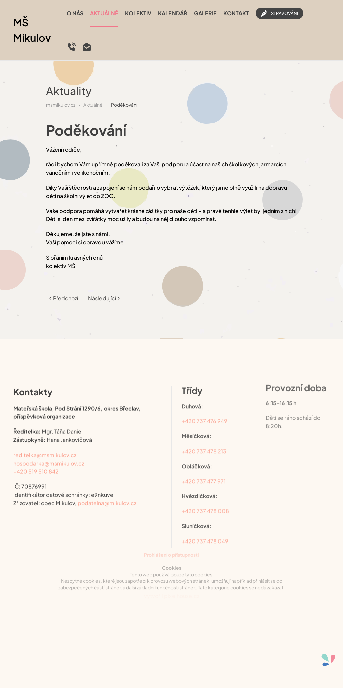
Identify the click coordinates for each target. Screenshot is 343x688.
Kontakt (236, 13)
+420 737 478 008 (205, 502)
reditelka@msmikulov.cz (44, 448)
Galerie (205, 13)
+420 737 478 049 (205, 532)
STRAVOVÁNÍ (279, 13)
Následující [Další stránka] (104, 293)
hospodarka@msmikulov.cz (48, 457)
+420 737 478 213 (204, 443)
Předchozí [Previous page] (63, 293)
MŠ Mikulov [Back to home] (32, 30)
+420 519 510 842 (36, 465)
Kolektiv (138, 13)
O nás (75, 13)
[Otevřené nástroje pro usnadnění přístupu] (328, 660)
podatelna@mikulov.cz (107, 496)
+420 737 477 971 (204, 472)
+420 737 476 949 (204, 412)
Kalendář (172, 13)
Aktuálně (104, 13)
